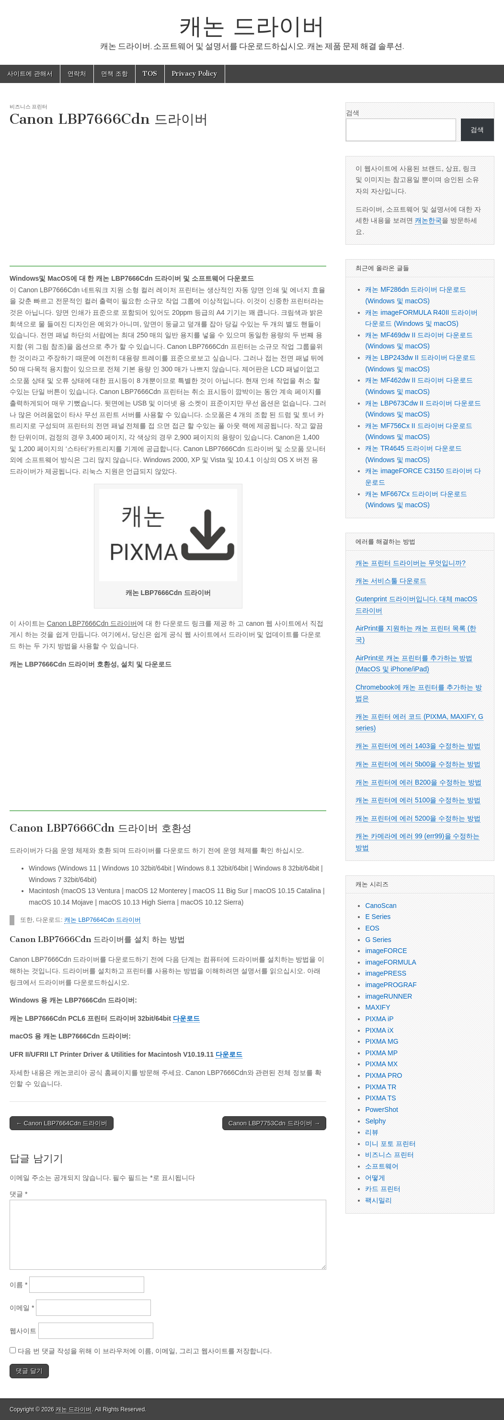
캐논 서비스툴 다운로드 (390, 581)
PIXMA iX (379, 1030)
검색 (352, 113)
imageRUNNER (388, 996)
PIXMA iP (379, 1019)
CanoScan (380, 905)
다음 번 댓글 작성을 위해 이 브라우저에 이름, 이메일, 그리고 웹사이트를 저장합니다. (145, 1351)
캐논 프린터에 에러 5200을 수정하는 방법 (418, 818)
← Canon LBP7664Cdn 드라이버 (61, 1123)
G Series (378, 939)
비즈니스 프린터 (28, 106)
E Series (377, 916)
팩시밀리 (378, 1200)
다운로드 (186, 1018)
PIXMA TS (380, 1098)
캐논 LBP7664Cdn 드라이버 (102, 920)
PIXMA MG (381, 1041)
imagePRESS (385, 973)
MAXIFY (377, 1007)
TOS (150, 74)
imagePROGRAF (390, 985)
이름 (18, 1285)
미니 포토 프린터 (390, 1143)
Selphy (375, 1121)
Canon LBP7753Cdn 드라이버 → (274, 1123)
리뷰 (371, 1132)
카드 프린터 (383, 1189)
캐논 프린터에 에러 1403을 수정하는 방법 (418, 746)
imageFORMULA (390, 962)
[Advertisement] (168, 199)
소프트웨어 (382, 1166)
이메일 (22, 1308)
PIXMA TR (380, 1087)
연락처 (77, 74)
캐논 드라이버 (252, 25)
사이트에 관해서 (30, 74)
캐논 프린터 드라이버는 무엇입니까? (410, 563)
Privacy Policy (195, 74)
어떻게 (375, 1177)
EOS (372, 928)
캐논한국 (428, 220)
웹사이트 (23, 1331)
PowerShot (381, 1109)
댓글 (18, 1194)
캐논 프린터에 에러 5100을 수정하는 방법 (418, 800)
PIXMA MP (381, 1053)
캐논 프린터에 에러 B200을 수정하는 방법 (418, 782)
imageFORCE (386, 951)
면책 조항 (114, 74)
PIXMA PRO (383, 1075)
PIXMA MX (381, 1064)
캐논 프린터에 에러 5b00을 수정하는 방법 (418, 764)
